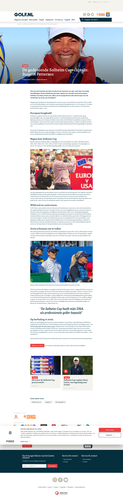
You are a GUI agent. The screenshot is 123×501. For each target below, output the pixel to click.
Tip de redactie (67, 459)
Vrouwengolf (59, 402)
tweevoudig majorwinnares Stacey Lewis (42, 326)
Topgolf (47, 402)
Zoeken (107, 2)
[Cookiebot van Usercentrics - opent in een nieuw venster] (10, 498)
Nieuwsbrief (98, 2)
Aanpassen (110, 491)
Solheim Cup (36, 402)
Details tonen (24, 498)
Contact (65, 462)
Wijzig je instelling (37, 345)
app (91, 2)
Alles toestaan (110, 486)
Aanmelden (52, 466)
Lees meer (27, 446)
